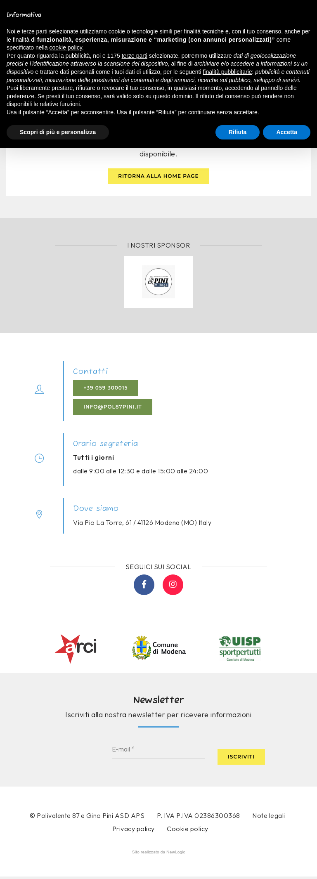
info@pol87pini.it (113, 408)
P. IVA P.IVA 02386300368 (198, 817)
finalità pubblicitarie (227, 72)
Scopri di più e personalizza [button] (58, 132)
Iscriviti (241, 757)
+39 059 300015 (106, 389)
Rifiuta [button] (238, 132)
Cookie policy (187, 830)
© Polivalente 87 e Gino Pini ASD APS (87, 817)
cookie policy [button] (66, 47)
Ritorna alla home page (158, 177)
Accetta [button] (286, 132)
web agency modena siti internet (158, 853)
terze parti (134, 55)
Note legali (268, 817)
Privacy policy (133, 830)
